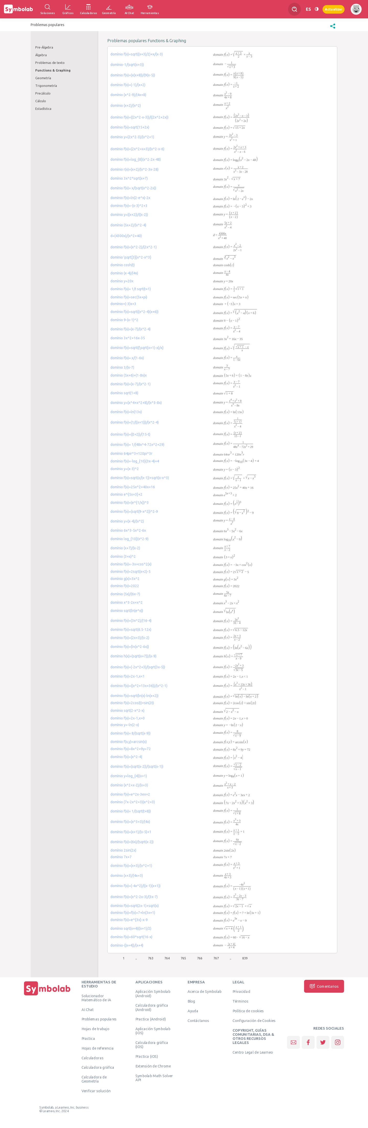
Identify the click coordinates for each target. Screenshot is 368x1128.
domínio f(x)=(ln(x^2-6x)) (129, 647)
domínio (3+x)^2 (123, 556)
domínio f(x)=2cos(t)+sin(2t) (132, 703)
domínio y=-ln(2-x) (124, 725)
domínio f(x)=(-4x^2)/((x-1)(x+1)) (135, 886)
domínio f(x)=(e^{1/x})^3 (129, 503)
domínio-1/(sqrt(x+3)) (127, 65)
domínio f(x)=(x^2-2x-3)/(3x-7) (134, 897)
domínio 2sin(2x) (123, 850)
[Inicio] (47, 995)
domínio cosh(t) (122, 265)
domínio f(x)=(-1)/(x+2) (127, 85)
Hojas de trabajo (95, 1029)
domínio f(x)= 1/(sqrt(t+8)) (130, 811)
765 (183, 958)
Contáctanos (198, 1020)
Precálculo (43, 93)
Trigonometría (46, 85)
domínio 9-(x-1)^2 (124, 320)
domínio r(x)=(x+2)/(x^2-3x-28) (134, 169)
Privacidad (241, 991)
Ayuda (193, 1011)
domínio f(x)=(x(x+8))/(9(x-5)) (132, 75)
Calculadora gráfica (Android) (151, 1007)
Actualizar (333, 9)
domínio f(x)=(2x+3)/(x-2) (129, 638)
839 (245, 958)
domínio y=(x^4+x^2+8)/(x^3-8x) (136, 403)
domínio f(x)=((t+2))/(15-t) (130, 434)
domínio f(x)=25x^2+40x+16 (132, 487)
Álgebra (41, 55)
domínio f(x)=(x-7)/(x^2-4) (130, 329)
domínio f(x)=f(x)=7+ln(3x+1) (132, 913)
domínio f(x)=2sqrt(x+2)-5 (130, 571)
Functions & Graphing (53, 70)
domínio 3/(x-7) (122, 367)
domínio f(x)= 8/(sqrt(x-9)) (130, 733)
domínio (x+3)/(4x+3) (126, 876)
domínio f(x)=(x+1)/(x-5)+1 (130, 832)
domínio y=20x (121, 281)
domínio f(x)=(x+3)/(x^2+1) (131, 866)
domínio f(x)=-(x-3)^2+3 (128, 206)
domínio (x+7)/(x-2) (125, 548)
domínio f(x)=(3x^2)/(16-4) (131, 621)
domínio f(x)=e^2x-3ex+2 (130, 794)
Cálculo (40, 101)
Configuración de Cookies (254, 1020)
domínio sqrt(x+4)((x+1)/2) (130, 928)
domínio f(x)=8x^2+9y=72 (130, 749)
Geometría (43, 78)
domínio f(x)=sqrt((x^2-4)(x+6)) (134, 312)
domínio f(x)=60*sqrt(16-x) (131, 937)
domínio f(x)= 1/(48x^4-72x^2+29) (137, 445)
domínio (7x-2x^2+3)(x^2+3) (132, 802)
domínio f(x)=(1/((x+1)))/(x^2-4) (134, 422)
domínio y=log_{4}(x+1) (128, 776)
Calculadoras (92, 1058)
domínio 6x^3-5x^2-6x (128, 530)
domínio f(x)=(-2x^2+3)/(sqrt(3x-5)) (137, 667)
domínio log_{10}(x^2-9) (129, 539)
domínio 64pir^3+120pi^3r (131, 453)
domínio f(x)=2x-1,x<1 (127, 676)
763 (150, 958)
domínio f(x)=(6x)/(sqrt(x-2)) (132, 842)
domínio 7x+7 (121, 857)
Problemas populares (99, 1019)
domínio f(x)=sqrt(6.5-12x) (130, 629)
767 (216, 958)
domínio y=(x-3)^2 (124, 469)
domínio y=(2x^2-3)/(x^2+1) (132, 137)
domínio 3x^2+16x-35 (127, 338)
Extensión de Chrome (153, 1066)
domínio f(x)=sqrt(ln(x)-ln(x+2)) (134, 696)
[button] (333, 28)
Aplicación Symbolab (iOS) (152, 1031)
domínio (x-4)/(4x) (124, 273)
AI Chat (88, 1009)
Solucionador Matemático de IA (96, 998)
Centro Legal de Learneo (253, 1052)
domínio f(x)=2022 (124, 586)
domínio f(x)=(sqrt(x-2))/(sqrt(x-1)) (136, 766)
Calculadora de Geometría (94, 1079)
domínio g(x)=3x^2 (125, 579)
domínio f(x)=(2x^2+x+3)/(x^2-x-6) (137, 149)
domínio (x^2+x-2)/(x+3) (129, 785)
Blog (191, 1001)
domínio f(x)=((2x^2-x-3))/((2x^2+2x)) (139, 117)
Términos (240, 1001)
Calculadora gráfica (98, 1067)
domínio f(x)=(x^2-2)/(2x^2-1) (133, 247)
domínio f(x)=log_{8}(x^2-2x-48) (135, 159)
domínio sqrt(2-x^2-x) (127, 710)
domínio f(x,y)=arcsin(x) (128, 742)
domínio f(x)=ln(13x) (126, 412)
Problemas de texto (50, 62)
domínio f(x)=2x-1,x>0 (127, 718)
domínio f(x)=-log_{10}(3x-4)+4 (134, 461)
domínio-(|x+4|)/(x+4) (126, 945)
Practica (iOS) (146, 1056)
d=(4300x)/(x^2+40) (126, 236)
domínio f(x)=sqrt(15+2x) (129, 127)
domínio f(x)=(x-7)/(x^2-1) (130, 384)
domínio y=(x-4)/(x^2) (127, 521)
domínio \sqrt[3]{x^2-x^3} (130, 257)
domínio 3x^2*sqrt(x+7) (129, 178)
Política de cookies (248, 1011)
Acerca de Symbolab (205, 991)
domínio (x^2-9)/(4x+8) (128, 95)
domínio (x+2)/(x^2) (125, 105)
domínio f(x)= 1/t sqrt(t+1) (130, 289)
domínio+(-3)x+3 (123, 304)
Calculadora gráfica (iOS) (151, 1044)
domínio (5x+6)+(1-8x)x (128, 375)
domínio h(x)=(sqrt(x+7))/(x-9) (133, 656)
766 (199, 958)
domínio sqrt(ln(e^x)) (126, 611)
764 (167, 958)
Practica (88, 1038)
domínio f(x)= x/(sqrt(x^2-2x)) (133, 188)
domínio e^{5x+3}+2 (126, 494)
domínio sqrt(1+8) (124, 393)
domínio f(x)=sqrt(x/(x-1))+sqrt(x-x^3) (139, 478)
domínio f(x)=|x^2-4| (126, 757)
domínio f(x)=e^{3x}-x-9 (129, 920)
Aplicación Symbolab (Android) (152, 993)
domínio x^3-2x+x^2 (126, 602)
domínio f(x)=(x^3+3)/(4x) (130, 822)
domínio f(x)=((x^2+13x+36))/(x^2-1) (138, 686)
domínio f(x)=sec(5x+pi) (128, 297)
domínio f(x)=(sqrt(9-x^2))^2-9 (134, 511)
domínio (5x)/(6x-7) (125, 594)
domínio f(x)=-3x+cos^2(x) (131, 564)
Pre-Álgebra (44, 47)
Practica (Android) (150, 1019)
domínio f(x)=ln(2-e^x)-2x (130, 198)
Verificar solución (96, 1091)
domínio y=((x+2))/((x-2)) (129, 215)
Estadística (43, 108)
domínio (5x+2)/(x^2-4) (128, 225)
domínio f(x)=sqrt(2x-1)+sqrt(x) (134, 906)
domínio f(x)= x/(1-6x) (127, 358)
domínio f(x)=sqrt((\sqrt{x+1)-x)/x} (137, 348)
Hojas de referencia (98, 1048)
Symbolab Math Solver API (154, 1078)
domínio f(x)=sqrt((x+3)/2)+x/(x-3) (136, 54)
